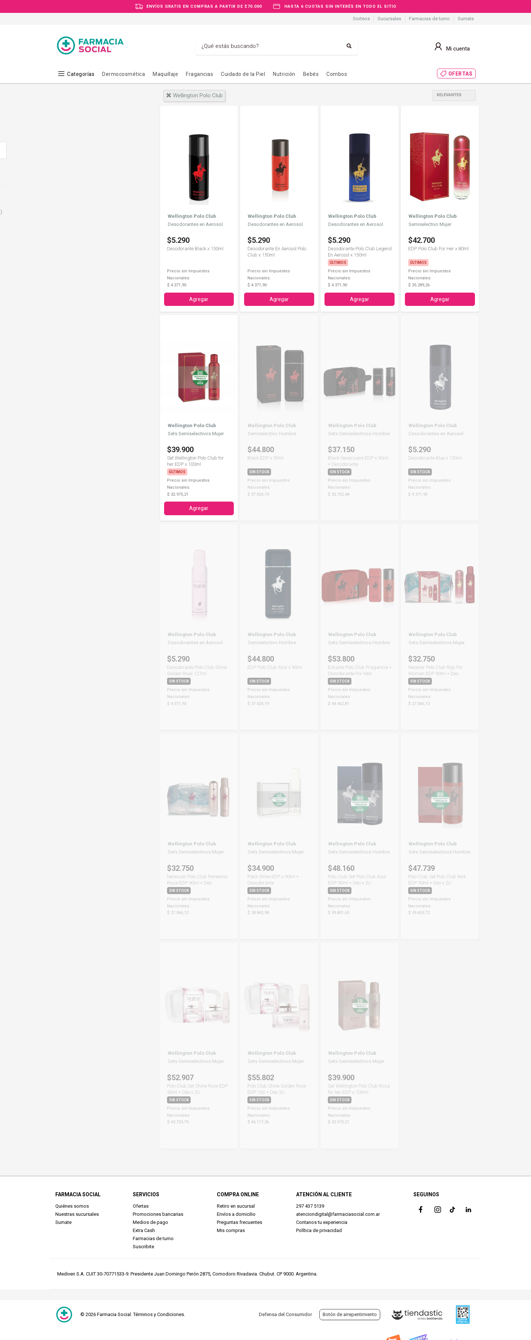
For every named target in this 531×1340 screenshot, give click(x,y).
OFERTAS (460, 74)
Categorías (80, 74)
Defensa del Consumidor (285, 1314)
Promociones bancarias (158, 1212)
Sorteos (361, 18)
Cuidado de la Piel (243, 74)
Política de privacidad (319, 1229)
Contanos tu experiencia (321, 1221)
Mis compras (231, 1229)
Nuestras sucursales (77, 1212)
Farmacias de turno (429, 18)
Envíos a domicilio (236, 1212)
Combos (336, 74)
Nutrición (284, 74)
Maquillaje (165, 74)
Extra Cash (144, 1229)
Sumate (466, 18)
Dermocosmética (123, 74)
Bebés (311, 74)
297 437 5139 (310, 1204)
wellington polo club (194, 95)
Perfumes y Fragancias (95, 212)
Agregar (198, 298)
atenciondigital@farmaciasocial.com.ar (338, 1212)
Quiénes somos (72, 1204)
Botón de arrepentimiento (350, 1314)
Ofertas (141, 1204)
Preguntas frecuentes (239, 1221)
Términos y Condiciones (158, 1314)
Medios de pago (150, 1221)
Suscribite (143, 1245)
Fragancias (199, 74)
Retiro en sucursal (236, 1204)
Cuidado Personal (87, 199)
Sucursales (389, 18)
